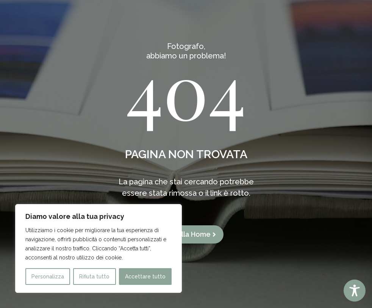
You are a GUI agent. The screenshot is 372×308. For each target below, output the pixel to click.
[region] (98, 248)
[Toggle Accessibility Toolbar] (354, 290)
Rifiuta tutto (94, 276)
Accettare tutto (145, 276)
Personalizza (47, 276)
